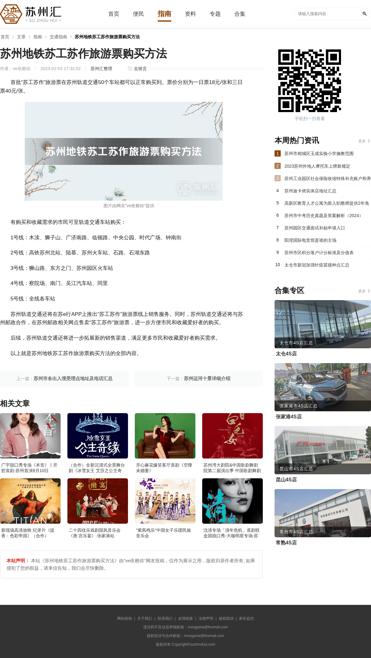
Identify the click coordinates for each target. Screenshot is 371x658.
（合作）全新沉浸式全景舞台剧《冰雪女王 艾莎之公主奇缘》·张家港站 (97, 471)
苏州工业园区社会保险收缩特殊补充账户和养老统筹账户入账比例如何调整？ (327, 180)
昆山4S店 (286, 479)
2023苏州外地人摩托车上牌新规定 (317, 166)
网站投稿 (124, 618)
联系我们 (165, 618)
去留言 (140, 68)
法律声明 (205, 618)
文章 (21, 36)
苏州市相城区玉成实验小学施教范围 (319, 153)
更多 (362, 141)
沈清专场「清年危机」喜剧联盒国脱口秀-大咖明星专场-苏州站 (231, 536)
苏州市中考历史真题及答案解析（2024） (323, 215)
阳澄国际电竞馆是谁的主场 (310, 240)
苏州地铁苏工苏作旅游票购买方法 (107, 36)
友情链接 (185, 618)
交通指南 (58, 36)
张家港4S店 (289, 416)
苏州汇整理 (101, 68)
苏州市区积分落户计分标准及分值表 (319, 252)
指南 (37, 36)
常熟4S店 (286, 542)
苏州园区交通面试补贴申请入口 (314, 227)
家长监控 (246, 618)
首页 (5, 36)
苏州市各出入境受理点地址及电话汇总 (73, 378)
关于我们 (144, 618)
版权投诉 (226, 618)
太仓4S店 (286, 353)
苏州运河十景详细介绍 (207, 378)
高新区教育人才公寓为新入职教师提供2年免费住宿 (326, 205)
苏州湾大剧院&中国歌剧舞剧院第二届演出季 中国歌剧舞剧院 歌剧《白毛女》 (232, 471)
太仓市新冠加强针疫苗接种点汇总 (316, 264)
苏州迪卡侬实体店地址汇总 (310, 190)
